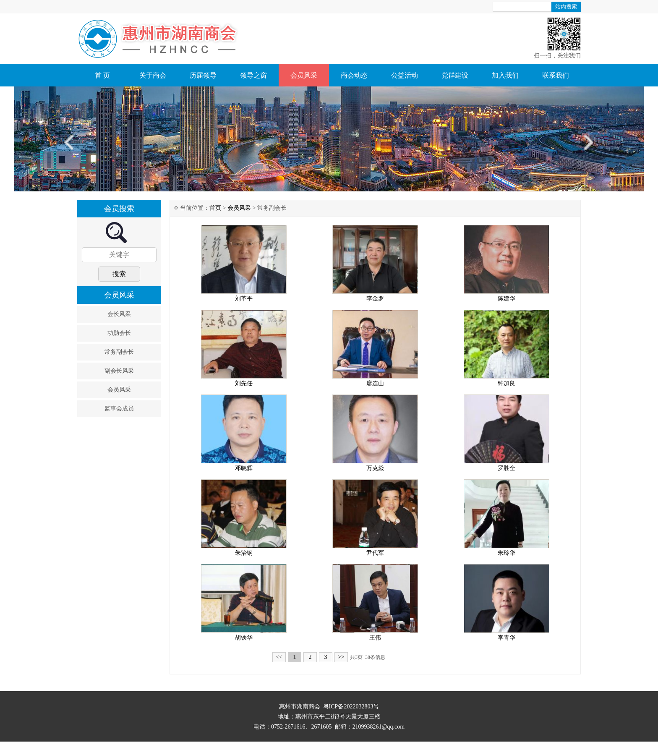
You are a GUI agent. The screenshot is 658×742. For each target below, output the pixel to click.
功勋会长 (119, 333)
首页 (215, 208)
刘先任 (244, 383)
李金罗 (375, 298)
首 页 (102, 75)
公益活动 (404, 75)
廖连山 (375, 383)
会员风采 (303, 75)
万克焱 (375, 468)
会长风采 (119, 314)
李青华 (506, 638)
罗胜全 (506, 468)
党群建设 (454, 75)
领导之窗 (253, 75)
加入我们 (505, 75)
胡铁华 (244, 638)
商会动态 (354, 75)
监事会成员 (119, 408)
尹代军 (375, 553)
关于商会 (152, 75)
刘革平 (244, 298)
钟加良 (506, 383)
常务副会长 (119, 352)
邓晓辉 (244, 468)
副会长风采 (119, 371)
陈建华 (506, 298)
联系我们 (555, 75)
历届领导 (203, 75)
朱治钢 (244, 553)
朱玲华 (506, 553)
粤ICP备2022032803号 (351, 706)
